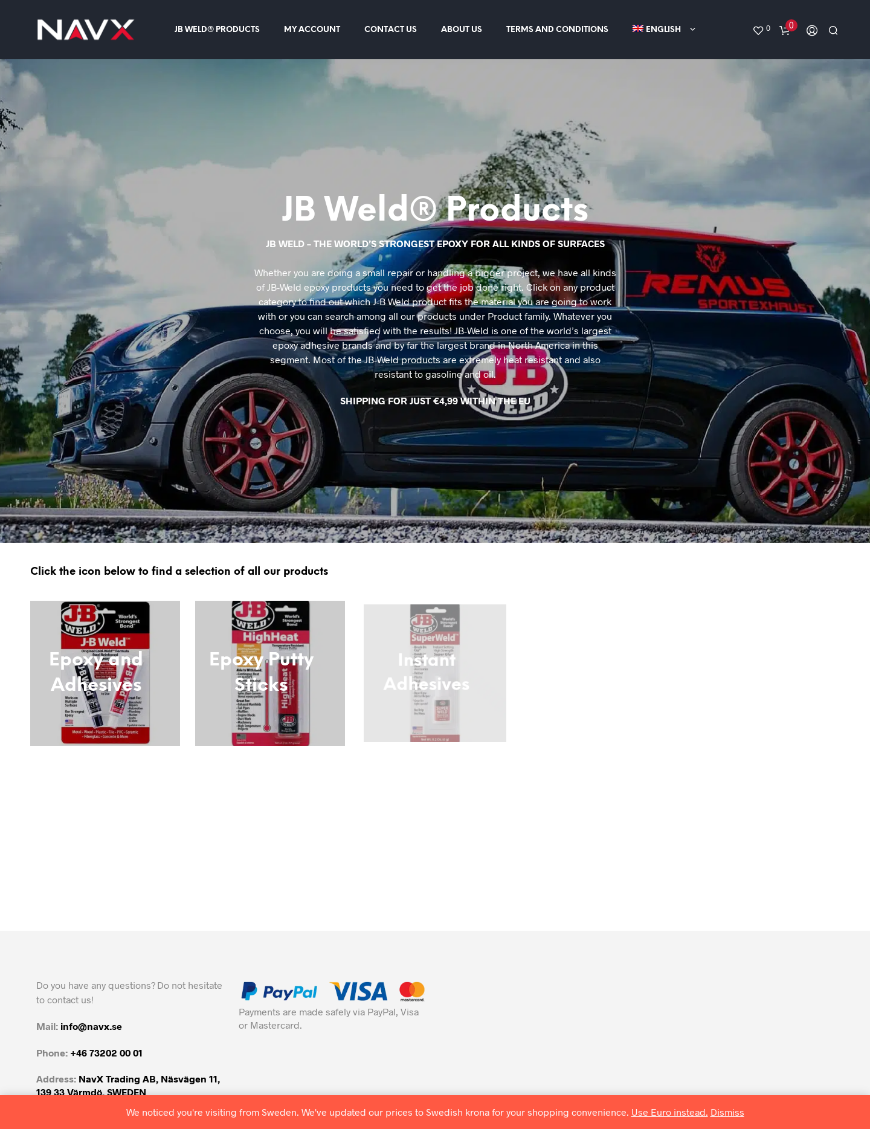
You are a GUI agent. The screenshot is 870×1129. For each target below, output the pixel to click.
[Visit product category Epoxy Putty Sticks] (269, 673)
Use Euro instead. (669, 1112)
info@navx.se (91, 1026)
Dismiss (727, 1112)
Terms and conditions (557, 30)
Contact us (390, 30)
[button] (761, 28)
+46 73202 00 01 (106, 1052)
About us (461, 30)
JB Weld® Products (217, 30)
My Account (312, 30)
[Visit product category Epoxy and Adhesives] (105, 673)
